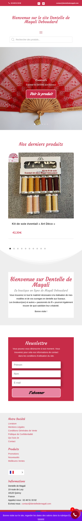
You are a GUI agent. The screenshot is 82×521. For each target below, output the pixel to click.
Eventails (41, 80)
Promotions (13, 454)
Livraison (12, 423)
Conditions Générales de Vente (22, 430)
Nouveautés (13, 457)
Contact (11, 441)
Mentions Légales (16, 427)
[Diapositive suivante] (70, 195)
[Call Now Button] (75, 515)
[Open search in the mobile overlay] (41, 40)
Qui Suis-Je (13, 438)
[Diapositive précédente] (11, 195)
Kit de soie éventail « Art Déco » (33, 217)
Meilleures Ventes (16, 461)
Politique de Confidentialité (20, 434)
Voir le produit (41, 94)
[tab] (10, 249)
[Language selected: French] (16, 472)
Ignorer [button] (41, 519)
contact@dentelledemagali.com (36, 503)
